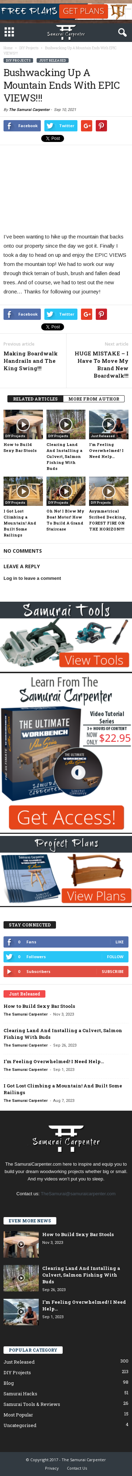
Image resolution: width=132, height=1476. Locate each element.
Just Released (52, 60)
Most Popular (18, 1415)
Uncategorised (20, 1425)
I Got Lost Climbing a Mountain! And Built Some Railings (20, 523)
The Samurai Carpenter (29, 109)
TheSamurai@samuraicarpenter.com (78, 1193)
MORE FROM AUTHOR (93, 399)
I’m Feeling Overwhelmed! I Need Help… (106, 450)
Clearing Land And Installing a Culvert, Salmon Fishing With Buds (64, 456)
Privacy (52, 1468)
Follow (115, 956)
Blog (9, 1383)
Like (119, 941)
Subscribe (113, 971)
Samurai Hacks (20, 1393)
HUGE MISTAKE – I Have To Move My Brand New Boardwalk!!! (101, 364)
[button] (121, 33)
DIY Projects (18, 60)
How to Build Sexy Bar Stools (39, 1006)
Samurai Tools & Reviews (32, 1404)
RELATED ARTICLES (35, 399)
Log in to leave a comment (32, 578)
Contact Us (77, 1468)
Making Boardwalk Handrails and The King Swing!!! (31, 361)
